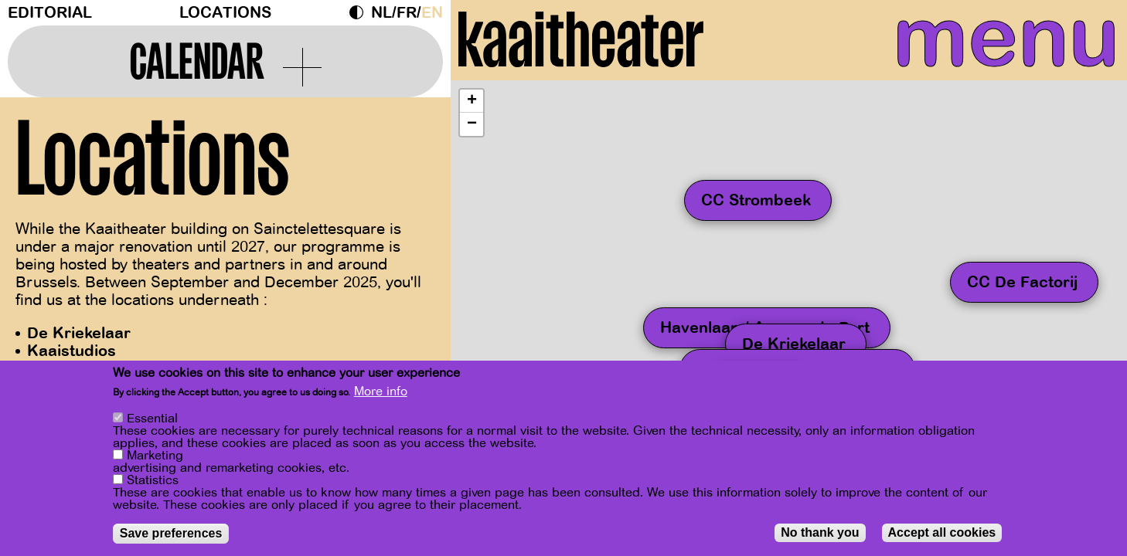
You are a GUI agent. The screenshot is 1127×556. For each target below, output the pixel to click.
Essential (152, 418)
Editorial (50, 12)
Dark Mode (360, 12)
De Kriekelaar (79, 333)
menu (977, 46)
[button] (471, 118)
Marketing (155, 455)
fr (407, 12)
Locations (225, 12)
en (432, 12)
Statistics (153, 480)
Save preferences (171, 533)
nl (381, 12)
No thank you (820, 532)
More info (380, 391)
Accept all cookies (942, 532)
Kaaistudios (71, 351)
